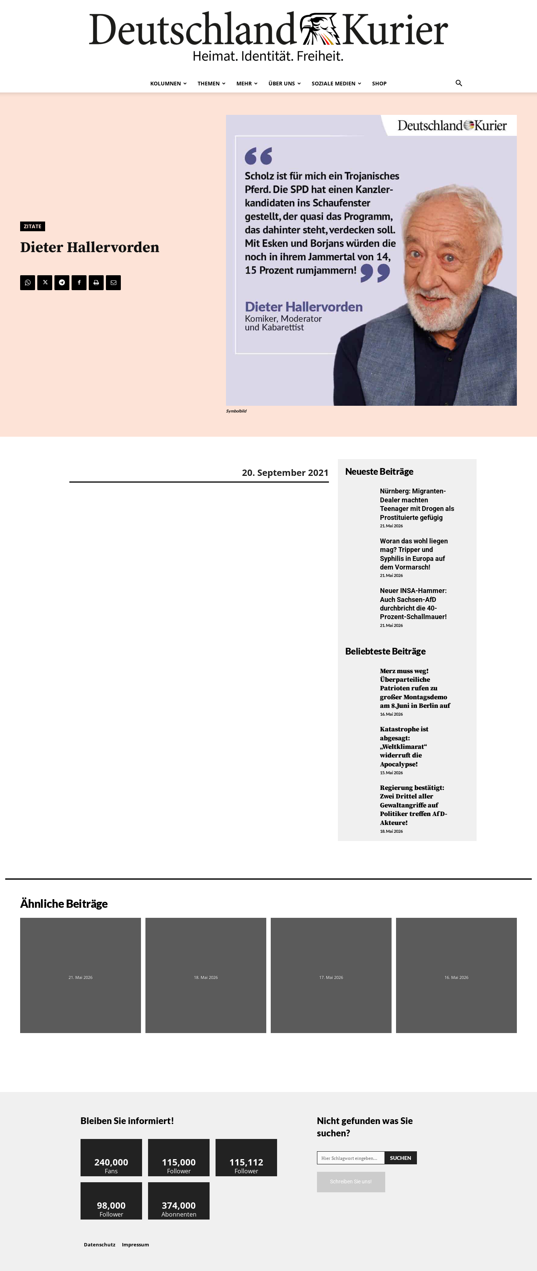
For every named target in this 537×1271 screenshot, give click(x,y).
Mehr (247, 83)
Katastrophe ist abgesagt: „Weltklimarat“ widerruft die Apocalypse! (404, 747)
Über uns (284, 83)
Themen (212, 83)
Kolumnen (168, 83)
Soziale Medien (336, 83)
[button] (459, 84)
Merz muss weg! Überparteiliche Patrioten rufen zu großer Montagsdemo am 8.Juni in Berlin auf (415, 688)
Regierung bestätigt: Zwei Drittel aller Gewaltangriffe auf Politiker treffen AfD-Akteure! (413, 805)
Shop (379, 83)
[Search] (400, 1157)
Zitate (32, 226)
